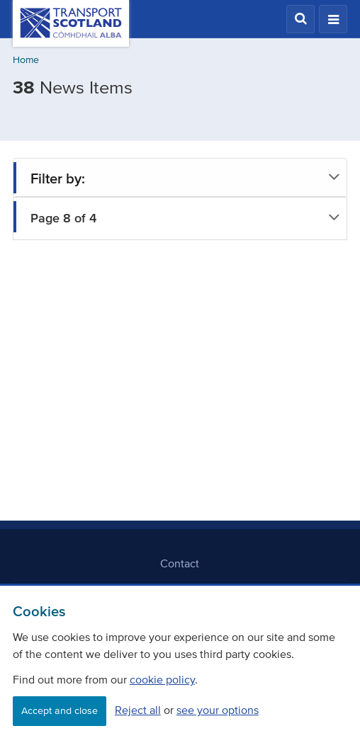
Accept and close (59, 710)
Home (26, 60)
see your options (217, 709)
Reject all (138, 709)
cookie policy (162, 679)
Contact (179, 563)
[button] (300, 19)
